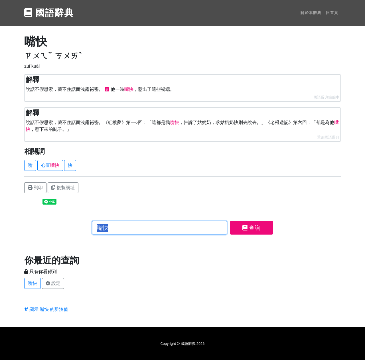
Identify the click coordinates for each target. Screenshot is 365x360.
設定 (53, 283)
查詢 (251, 227)
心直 (50, 165)
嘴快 (32, 283)
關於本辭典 (311, 13)
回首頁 (332, 13)
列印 (35, 187)
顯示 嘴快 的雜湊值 (46, 309)
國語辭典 (49, 12)
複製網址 (63, 187)
